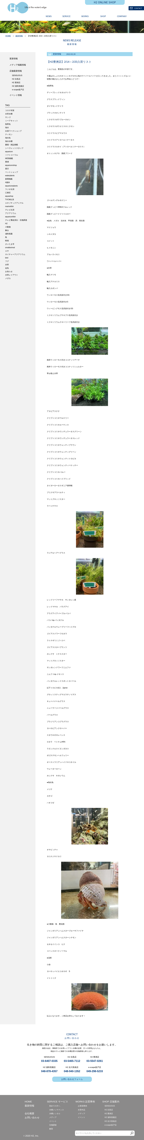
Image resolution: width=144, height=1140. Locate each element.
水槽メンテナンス (56, 1110)
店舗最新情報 (15, 71)
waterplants (10, 176)
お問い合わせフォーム (72, 1079)
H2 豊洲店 (16, 83)
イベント (53, 1121)
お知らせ (8, 271)
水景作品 (81, 1110)
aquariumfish (10, 217)
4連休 (7, 182)
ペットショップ (11, 172)
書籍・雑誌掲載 (11, 145)
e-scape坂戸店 (18, 90)
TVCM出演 (9, 199)
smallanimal (10, 247)
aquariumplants (11, 186)
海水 (7, 128)
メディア (53, 1117)
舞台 (7, 230)
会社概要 (29, 1113)
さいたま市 (9, 244)
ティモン (8, 134)
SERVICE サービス (57, 1101)
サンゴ (8, 117)
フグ (7, 261)
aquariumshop (11, 165)
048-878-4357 (49, 1071)
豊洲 (7, 162)
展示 (7, 169)
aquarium (9, 152)
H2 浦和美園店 (18, 86)
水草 (7, 265)
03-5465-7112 (72, 1060)
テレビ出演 (9, 210)
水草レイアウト (11, 275)
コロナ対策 (9, 110)
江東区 (8, 193)
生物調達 (53, 1125)
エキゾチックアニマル (14, 203)
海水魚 (8, 138)
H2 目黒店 (16, 79)
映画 (7, 241)
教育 (51, 1129)
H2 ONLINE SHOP (105, 2)
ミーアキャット (11, 121)
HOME (8, 36)
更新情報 (13, 58)
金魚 (7, 268)
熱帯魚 (8, 124)
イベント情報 (15, 95)
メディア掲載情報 (17, 65)
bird (6, 258)
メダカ (8, 278)
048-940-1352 (72, 1071)
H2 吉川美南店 (111, 1121)
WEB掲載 (9, 158)
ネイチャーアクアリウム (15, 254)
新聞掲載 (8, 179)
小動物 (8, 227)
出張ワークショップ (13, 131)
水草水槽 (8, 114)
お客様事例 (82, 1106)
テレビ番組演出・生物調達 (16, 220)
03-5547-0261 (95, 1060)
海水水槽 (8, 141)
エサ (7, 251)
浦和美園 (8, 234)
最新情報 (19, 36)
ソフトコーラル (11, 155)
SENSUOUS (17, 75)
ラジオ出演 (9, 189)
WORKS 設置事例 (85, 1101)
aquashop (9, 196)
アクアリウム (10, 213)
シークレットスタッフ (14, 148)
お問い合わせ (32, 1117)
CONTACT (136, 8)
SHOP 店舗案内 (110, 1101)
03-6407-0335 (49, 1060)
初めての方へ (54, 1106)
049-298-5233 (95, 1071)
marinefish (9, 206)
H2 (6, 223)
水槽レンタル (54, 1114)
